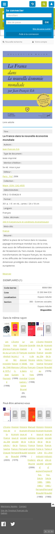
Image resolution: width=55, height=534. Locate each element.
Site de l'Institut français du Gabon (14, 511)
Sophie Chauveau (40, 367)
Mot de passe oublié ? (42, 29)
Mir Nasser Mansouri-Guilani (15, 367)
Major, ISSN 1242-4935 (14, 185)
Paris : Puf (7, 176)
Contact (22, 506)
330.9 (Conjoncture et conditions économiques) (26, 221)
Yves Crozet (31, 376)
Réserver (7, 273)
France (6, 231)
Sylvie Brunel (23, 387)
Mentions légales (9, 506)
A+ (52, 531)
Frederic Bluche (32, 462)
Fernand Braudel (48, 365)
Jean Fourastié (7, 378)
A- (46, 531)
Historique (32, 4)
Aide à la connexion (29, 34)
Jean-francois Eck (11, 149)
